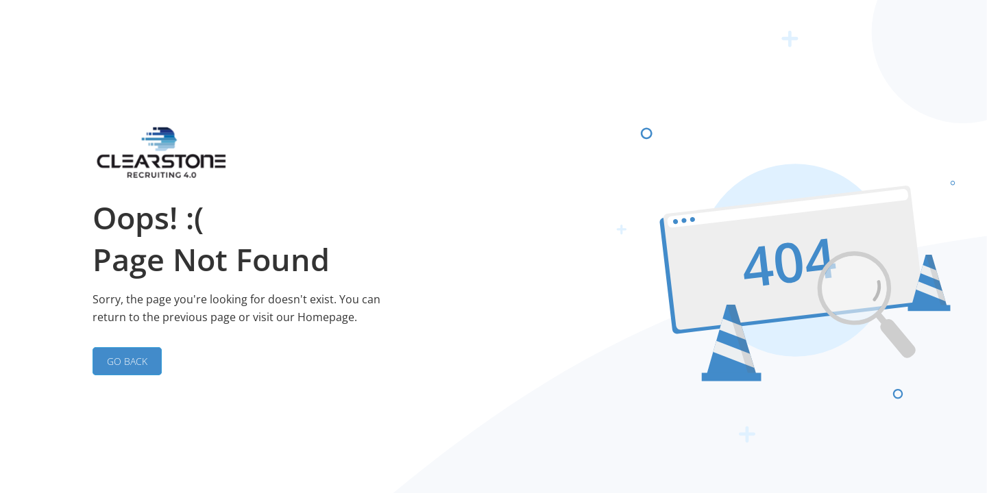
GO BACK (127, 361)
